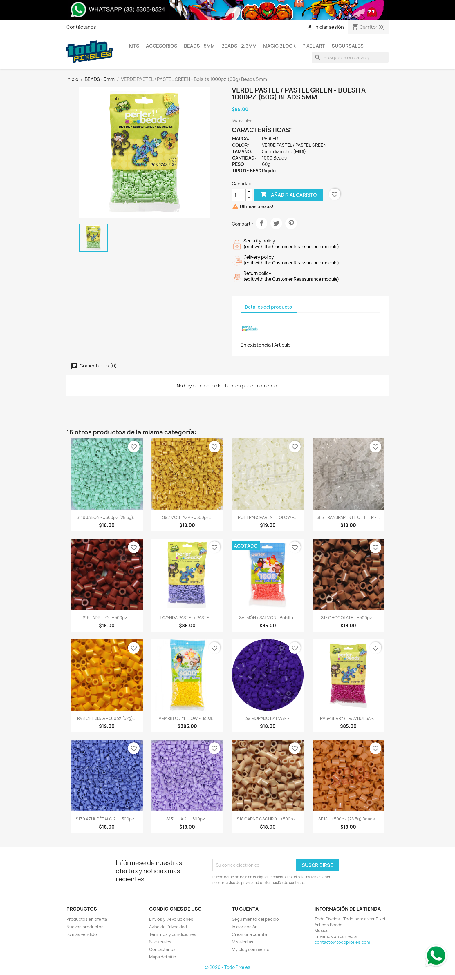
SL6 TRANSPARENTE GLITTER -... (348, 517)
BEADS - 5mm (199, 46)
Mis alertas (242, 942)
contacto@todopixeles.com (342, 942)
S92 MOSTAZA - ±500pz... (187, 517)
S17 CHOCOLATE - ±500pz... (348, 617)
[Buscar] (350, 57)
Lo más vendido (81, 934)
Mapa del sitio (162, 957)
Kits (134, 46)
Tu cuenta (245, 909)
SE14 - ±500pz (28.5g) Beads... (348, 819)
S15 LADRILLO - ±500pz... (107, 617)
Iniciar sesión (245, 926)
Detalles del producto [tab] (268, 307)
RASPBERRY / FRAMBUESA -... (348, 718)
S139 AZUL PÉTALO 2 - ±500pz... (107, 819)
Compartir (261, 223)
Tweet (276, 223)
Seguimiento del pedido (255, 919)
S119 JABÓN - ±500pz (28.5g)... (107, 517)
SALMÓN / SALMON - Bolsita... (268, 617)
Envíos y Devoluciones (171, 919)
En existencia (256, 345)
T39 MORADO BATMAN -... (268, 718)
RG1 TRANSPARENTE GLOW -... (267, 517)
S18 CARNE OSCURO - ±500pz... (268, 819)
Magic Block (279, 46)
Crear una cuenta (249, 934)
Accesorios (161, 46)
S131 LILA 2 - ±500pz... (187, 819)
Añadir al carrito (288, 195)
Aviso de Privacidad (168, 926)
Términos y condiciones (172, 934)
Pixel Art (313, 46)
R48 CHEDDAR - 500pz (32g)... (106, 718)
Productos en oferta (86, 919)
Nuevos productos (85, 926)
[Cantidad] (239, 195)
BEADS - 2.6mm (239, 46)
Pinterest (291, 223)
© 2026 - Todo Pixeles (227, 967)
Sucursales (348, 46)
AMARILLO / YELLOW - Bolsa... (187, 718)
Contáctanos (81, 27)
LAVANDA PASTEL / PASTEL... (187, 617)
